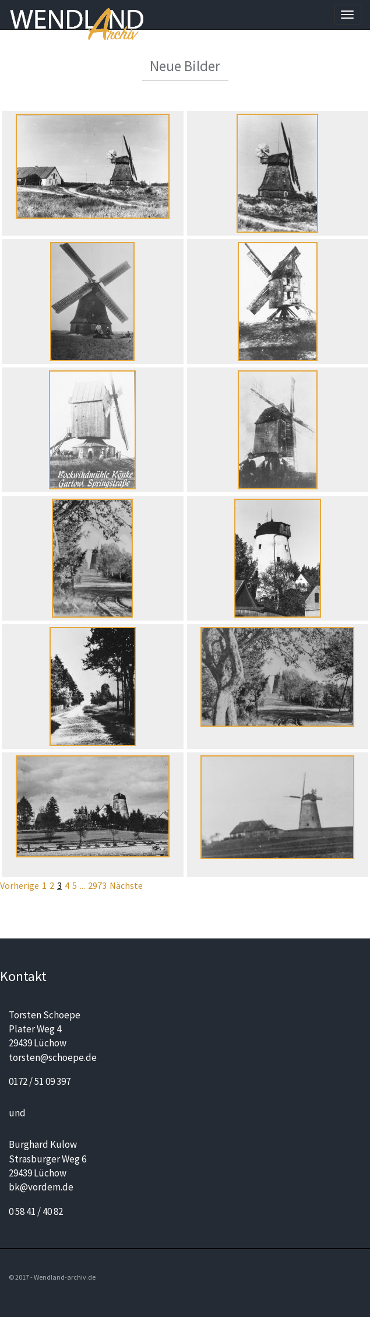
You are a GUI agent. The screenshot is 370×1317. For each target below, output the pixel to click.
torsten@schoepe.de (53, 1057)
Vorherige (19, 885)
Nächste (126, 885)
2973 (97, 885)
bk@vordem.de (41, 1187)
